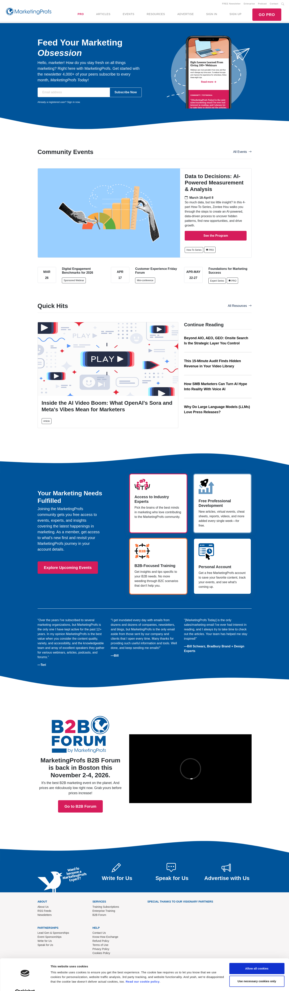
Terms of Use (100, 944)
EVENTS (128, 14)
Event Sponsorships (50, 936)
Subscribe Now (126, 92)
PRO (81, 14)
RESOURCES (156, 14)
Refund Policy (101, 940)
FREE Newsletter (231, 4)
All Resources (240, 305)
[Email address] (74, 92)
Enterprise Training (104, 910)
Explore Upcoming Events (68, 567)
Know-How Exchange (105, 936)
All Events (242, 151)
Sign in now (73, 102)
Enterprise (249, 4)
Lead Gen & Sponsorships (53, 932)
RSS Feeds (44, 910)
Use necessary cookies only (257, 972)
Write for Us (45, 940)
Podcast (262, 4)
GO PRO (267, 15)
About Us (43, 906)
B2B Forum (99, 914)
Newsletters (45, 914)
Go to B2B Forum (80, 755)
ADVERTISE (185, 14)
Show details (59, 983)
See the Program (215, 235)
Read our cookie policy (142, 972)
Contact (274, 4)
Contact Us (99, 932)
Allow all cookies (257, 959)
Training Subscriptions (106, 906)
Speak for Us (45, 944)
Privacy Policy (101, 949)
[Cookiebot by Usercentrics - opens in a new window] (25, 983)
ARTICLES (103, 14)
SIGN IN (211, 14)
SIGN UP (235, 14)
